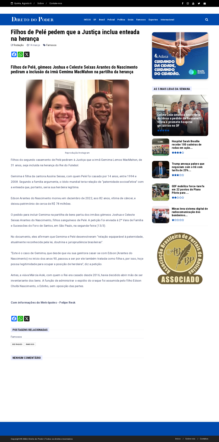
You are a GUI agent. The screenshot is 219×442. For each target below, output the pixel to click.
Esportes (153, 20)
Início (178, 439)
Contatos (204, 439)
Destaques (17, 344)
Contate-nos (55, 3)
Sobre (40, 3)
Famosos (141, 20)
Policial (111, 20)
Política (121, 20)
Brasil (102, 20)
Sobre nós (190, 439)
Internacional (167, 20)
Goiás (131, 20)
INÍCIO (87, 20)
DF (95, 20)
